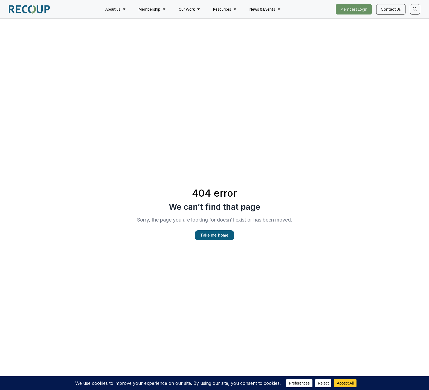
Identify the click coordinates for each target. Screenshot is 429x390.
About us (115, 9)
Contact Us (391, 9)
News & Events (265, 9)
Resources (224, 9)
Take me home (214, 235)
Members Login (353, 9)
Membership (152, 9)
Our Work (189, 9)
